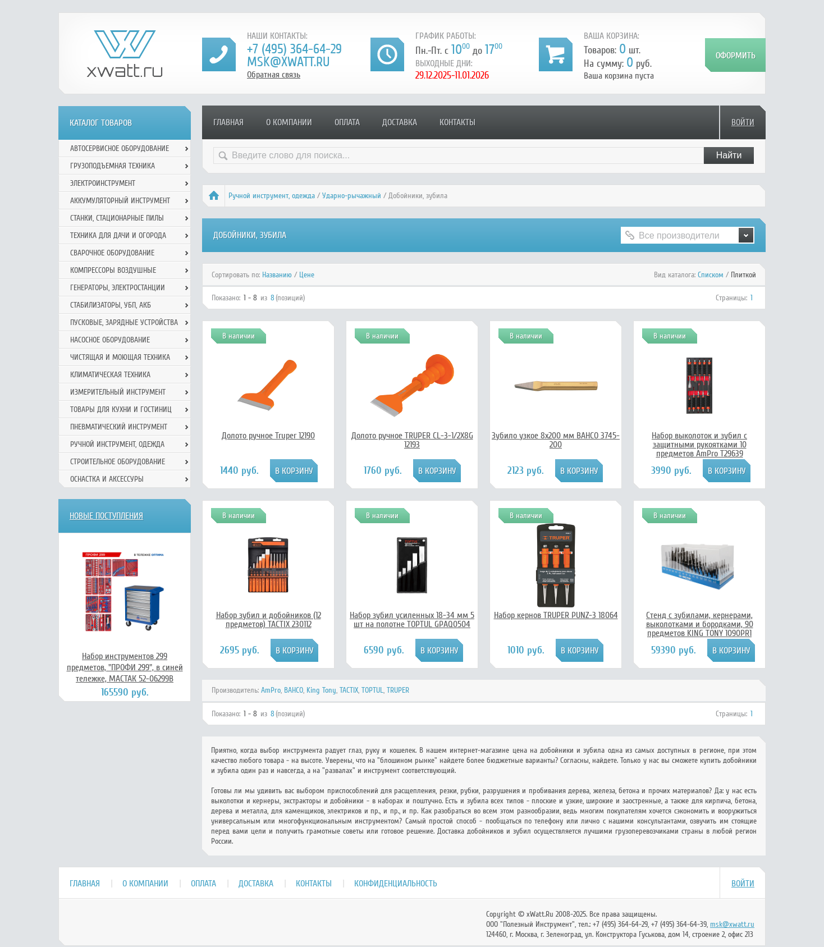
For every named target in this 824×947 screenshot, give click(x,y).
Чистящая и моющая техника (120, 357)
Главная (228, 122)
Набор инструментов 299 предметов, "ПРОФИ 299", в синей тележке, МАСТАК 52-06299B (125, 667)
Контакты (457, 122)
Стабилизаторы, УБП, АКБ (110, 305)
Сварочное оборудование (112, 253)
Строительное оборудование (117, 461)
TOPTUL (372, 690)
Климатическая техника (110, 374)
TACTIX (349, 690)
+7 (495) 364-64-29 (294, 49)
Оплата (347, 122)
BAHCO (293, 690)
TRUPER (398, 690)
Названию (277, 275)
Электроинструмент (102, 183)
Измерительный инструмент (118, 392)
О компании (289, 122)
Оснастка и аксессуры (107, 479)
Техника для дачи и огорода (118, 235)
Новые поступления (106, 515)
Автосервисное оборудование (119, 148)
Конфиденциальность (395, 883)
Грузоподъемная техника (112, 166)
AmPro (271, 690)
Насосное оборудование (110, 340)
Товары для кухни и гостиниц (121, 409)
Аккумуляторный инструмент (120, 200)
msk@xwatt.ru (288, 62)
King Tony (321, 690)
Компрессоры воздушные (113, 270)
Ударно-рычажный (351, 195)
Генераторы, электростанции (117, 287)
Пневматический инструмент (118, 427)
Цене (306, 275)
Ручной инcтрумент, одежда (271, 195)
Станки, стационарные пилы (117, 218)
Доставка (399, 122)
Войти (742, 122)
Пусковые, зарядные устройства (124, 322)
